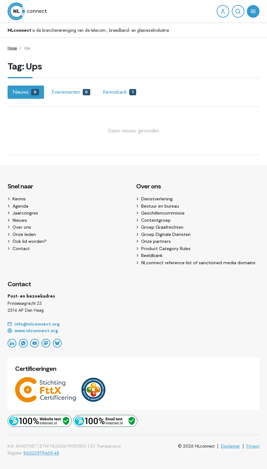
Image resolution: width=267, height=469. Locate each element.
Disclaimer (230, 446)
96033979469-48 (41, 453)
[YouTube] (34, 343)
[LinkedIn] (12, 343)
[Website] (133, 331)
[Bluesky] (57, 343)
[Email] (133, 324)
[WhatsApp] (23, 343)
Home (12, 48)
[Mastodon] (46, 343)
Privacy (252, 446)
